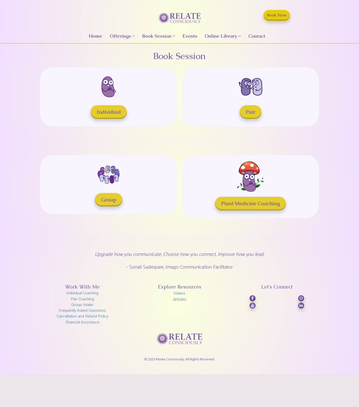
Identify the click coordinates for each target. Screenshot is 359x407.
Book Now (276, 15)
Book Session (156, 36)
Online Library (221, 36)
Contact (256, 36)
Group (108, 200)
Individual (109, 112)
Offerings (120, 36)
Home (95, 36)
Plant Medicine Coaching (250, 203)
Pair (250, 112)
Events (189, 36)
